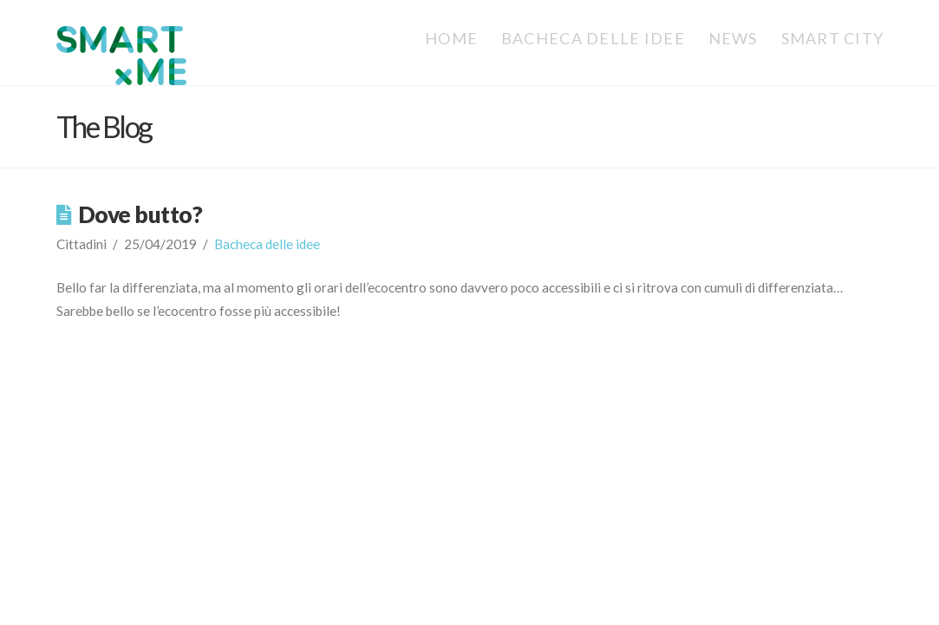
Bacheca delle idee (267, 244)
